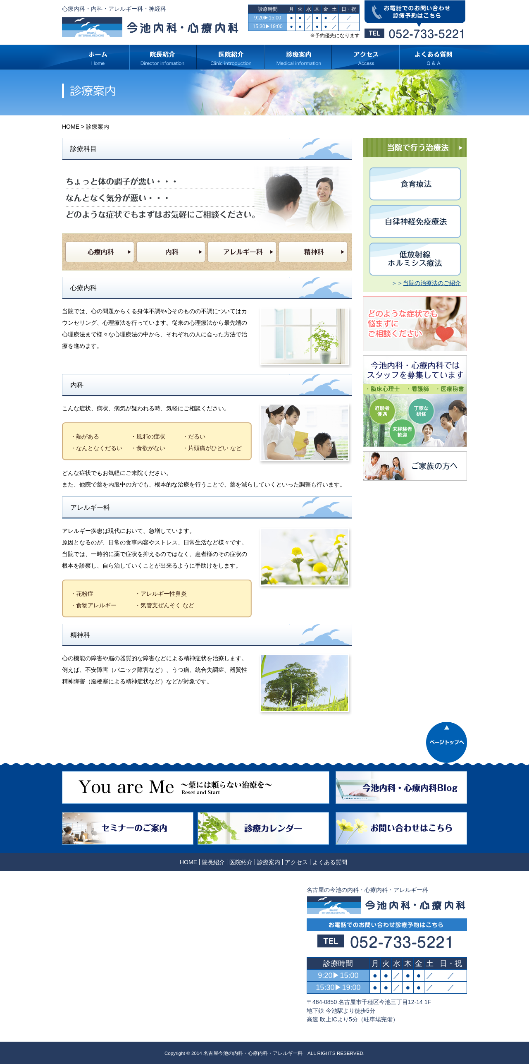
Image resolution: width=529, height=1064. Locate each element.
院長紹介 (213, 862)
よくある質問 (329, 862)
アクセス (296, 862)
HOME (70, 126)
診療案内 (268, 862)
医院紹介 (241, 862)
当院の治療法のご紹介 (432, 283)
